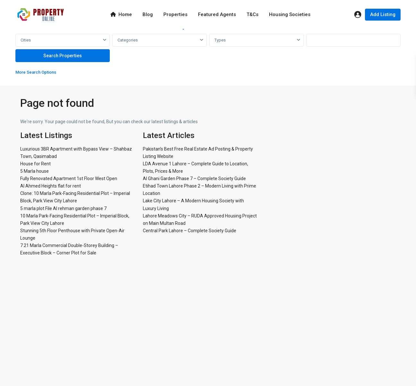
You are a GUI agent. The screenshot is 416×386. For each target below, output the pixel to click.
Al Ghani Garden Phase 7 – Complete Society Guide (194, 178)
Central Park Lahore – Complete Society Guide (189, 230)
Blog (148, 14)
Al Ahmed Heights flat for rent (50, 185)
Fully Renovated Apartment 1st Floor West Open (68, 178)
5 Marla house (34, 171)
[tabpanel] (208, 56)
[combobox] (62, 40)
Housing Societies (289, 14)
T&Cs (252, 14)
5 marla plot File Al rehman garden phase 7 (63, 208)
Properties (175, 14)
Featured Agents (217, 14)
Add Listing (382, 14)
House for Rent (35, 163)
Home (121, 14)
